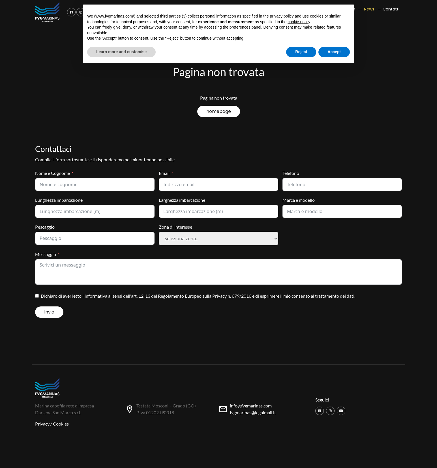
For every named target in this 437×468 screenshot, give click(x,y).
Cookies (61, 423)
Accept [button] (334, 52)
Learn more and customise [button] (121, 52)
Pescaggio (45, 226)
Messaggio (45, 254)
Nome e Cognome (52, 173)
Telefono (290, 173)
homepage (218, 111)
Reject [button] (301, 52)
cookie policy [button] (299, 22)
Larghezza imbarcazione (182, 200)
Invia (49, 312)
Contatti (391, 9)
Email (164, 173)
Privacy (42, 423)
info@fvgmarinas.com (251, 405)
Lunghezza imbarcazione (59, 200)
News (369, 9)
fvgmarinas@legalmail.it (253, 412)
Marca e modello (298, 200)
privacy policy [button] (282, 16)
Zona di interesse (175, 226)
